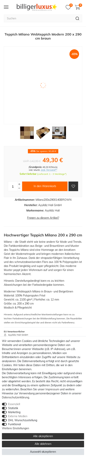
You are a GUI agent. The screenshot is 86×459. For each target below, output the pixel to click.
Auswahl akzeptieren (43, 451)
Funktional (14, 424)
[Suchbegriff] (38, 18)
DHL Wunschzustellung (22, 420)
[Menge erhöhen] (19, 184)
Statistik (13, 408)
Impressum (52, 389)
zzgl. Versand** (49, 169)
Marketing (14, 412)
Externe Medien (17, 416)
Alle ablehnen (43, 444)
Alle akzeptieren (43, 436)
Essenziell (14, 404)
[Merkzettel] (69, 7)
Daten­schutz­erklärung (15, 397)
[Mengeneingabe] (12, 186)
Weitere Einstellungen (15, 428)
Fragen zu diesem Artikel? (43, 218)
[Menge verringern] (19, 188)
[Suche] (77, 18)
